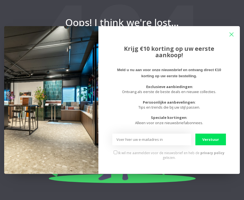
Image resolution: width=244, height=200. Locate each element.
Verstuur (210, 139)
